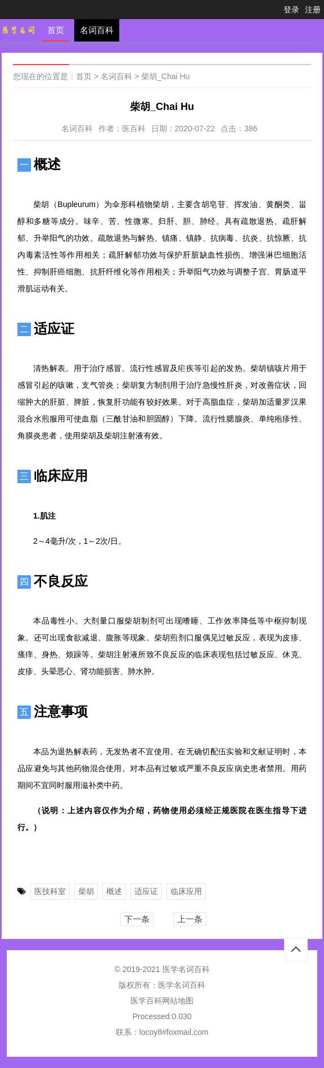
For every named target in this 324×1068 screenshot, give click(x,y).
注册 (313, 9)
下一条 (137, 919)
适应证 (146, 891)
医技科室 (50, 891)
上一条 (189, 919)
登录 (291, 9)
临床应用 (186, 891)
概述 (114, 891)
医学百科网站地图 (162, 1000)
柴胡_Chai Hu (165, 76)
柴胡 (86, 891)
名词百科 (97, 30)
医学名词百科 (181, 984)
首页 (55, 30)
